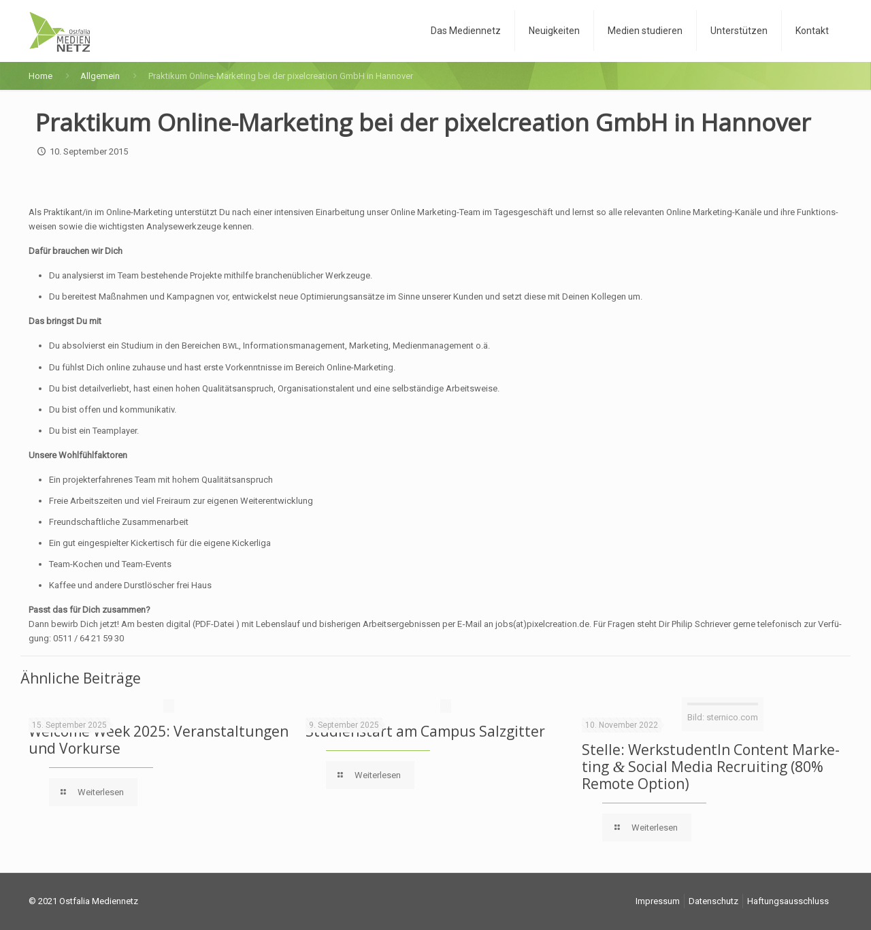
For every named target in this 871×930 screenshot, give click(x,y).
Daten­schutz (713, 901)
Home (40, 76)
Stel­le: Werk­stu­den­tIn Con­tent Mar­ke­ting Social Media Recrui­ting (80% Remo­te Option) (711, 766)
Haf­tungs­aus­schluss (788, 901)
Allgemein (100, 76)
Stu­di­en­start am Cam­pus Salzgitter (425, 731)
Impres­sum (658, 901)
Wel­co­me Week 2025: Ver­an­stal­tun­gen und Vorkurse (159, 740)
